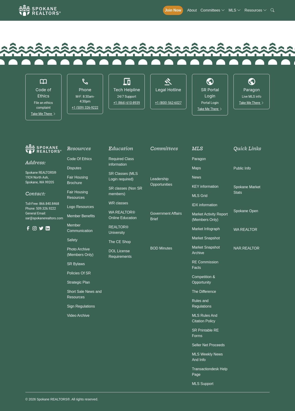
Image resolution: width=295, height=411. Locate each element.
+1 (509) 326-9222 (85, 107)
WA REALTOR (245, 230)
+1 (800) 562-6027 (168, 103)
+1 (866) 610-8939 (126, 103)
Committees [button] (213, 10)
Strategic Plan (78, 282)
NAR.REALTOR (246, 248)
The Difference (204, 292)
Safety (72, 240)
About (192, 10)
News (196, 177)
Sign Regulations (81, 306)
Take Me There (43, 114)
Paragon (199, 159)
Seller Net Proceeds (208, 345)
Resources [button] (256, 10)
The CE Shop (120, 242)
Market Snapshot (206, 238)
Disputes (74, 168)
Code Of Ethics (79, 159)
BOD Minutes (161, 248)
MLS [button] (235, 10)
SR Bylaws (76, 264)
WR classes (118, 203)
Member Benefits (81, 216)
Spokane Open (245, 211)
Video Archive (78, 315)
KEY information (205, 186)
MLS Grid (200, 196)
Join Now (173, 10)
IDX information (204, 205)
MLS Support (202, 384)
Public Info (242, 168)
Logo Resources (80, 207)
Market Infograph (206, 229)
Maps (196, 168)
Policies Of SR (79, 273)
